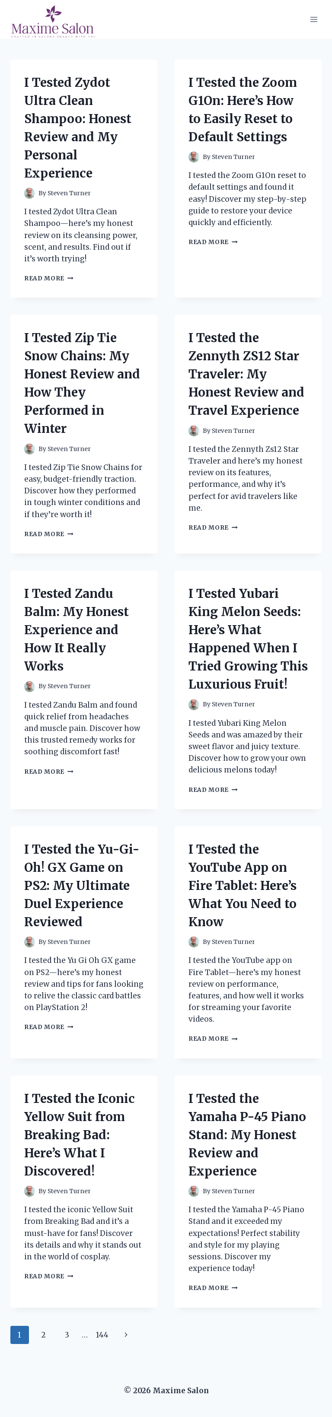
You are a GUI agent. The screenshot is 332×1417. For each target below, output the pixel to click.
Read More (48, 278)
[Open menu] (314, 19)
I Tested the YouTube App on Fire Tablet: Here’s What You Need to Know (242, 886)
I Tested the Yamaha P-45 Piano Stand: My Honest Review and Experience (247, 1135)
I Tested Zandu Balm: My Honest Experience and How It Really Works (76, 630)
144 (102, 1335)
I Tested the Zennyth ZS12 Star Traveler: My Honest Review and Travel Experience (246, 374)
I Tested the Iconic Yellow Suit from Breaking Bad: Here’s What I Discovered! (79, 1135)
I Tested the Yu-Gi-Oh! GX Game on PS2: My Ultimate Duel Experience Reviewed (82, 886)
